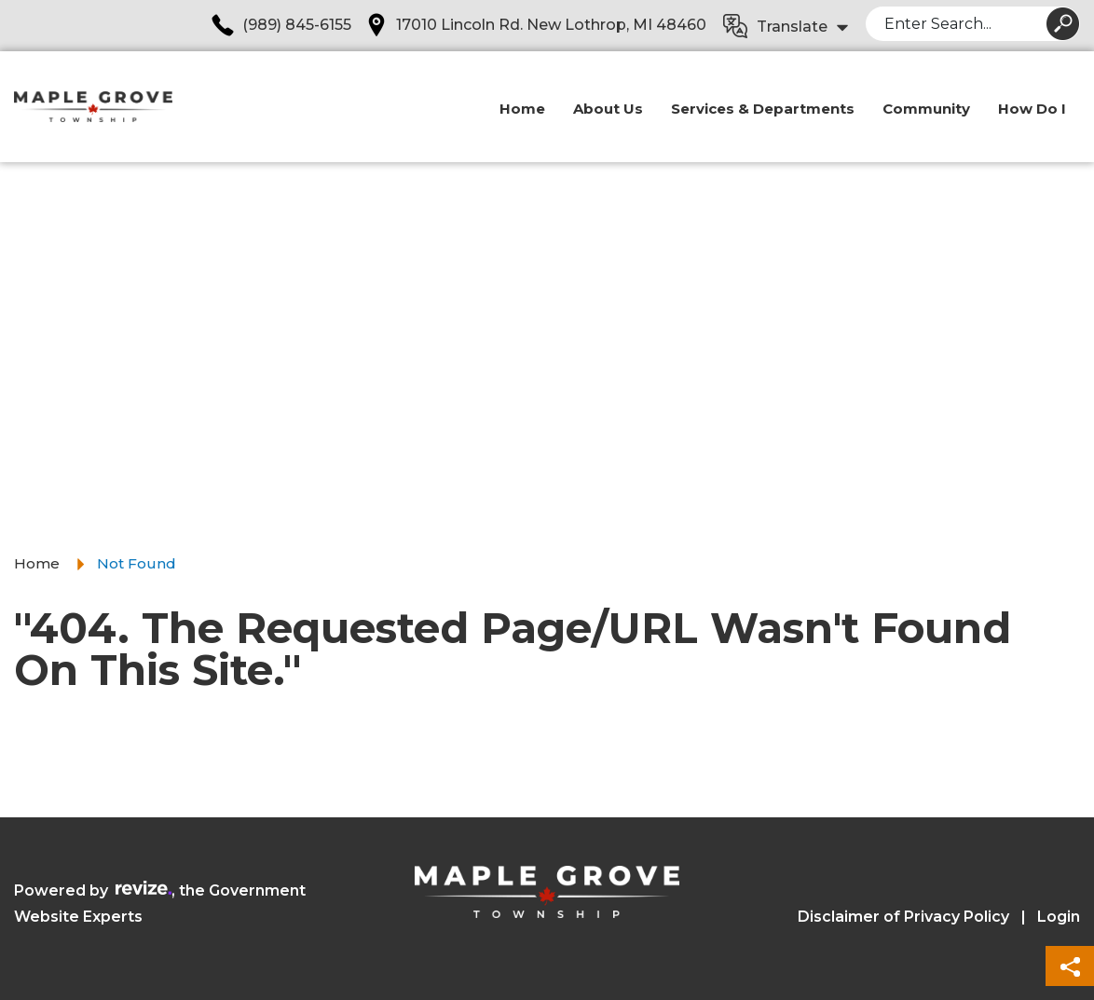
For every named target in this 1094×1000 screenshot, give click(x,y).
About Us (608, 108)
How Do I (1032, 108)
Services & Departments (763, 108)
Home (522, 108)
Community (926, 108)
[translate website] (787, 27)
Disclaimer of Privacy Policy (903, 916)
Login (1058, 916)
